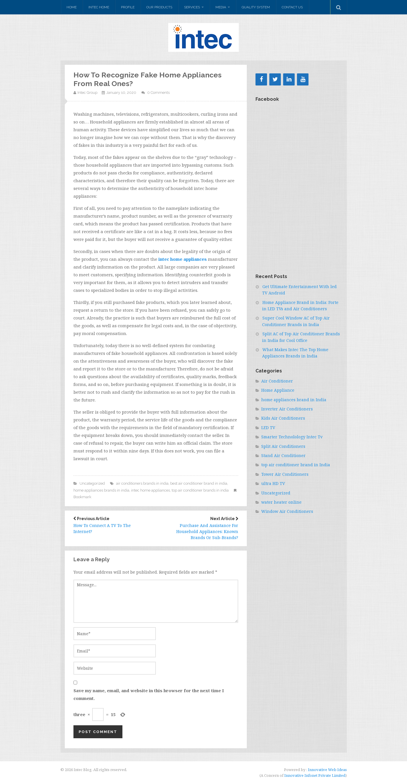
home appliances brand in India (293, 399)
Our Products (159, 7)
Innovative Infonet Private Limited (314, 775)
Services (192, 7)
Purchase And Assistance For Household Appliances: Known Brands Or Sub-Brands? (201, 528)
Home (72, 7)
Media (220, 7)
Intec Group (87, 92)
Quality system (256, 7)
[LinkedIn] (289, 79)
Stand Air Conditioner (283, 455)
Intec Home (98, 7)
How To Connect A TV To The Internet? (110, 525)
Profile (128, 7)
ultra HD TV (273, 483)
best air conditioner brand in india (198, 483)
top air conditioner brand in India (295, 464)
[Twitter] (275, 79)
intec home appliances (150, 490)
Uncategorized (92, 483)
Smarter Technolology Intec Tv (292, 436)
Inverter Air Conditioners (287, 409)
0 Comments (158, 92)
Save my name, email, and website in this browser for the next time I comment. (148, 694)
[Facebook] (261, 79)
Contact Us (292, 7)
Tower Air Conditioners (284, 474)
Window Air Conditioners (287, 511)
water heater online (281, 502)
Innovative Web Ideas (327, 769)
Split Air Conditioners (283, 446)
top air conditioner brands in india (200, 490)
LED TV (268, 427)
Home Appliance (277, 390)
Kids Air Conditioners (283, 418)
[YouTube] (302, 79)
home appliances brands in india (101, 490)
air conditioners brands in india (142, 483)
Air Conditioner (277, 381)
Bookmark (82, 497)
